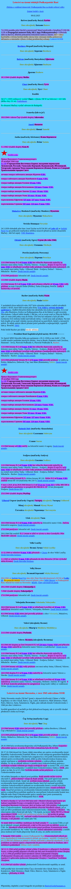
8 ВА (43, 174)
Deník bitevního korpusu (11, 555)
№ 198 (3, 164)
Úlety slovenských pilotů (48, 583)
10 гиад (31, 196)
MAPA (34, 583)
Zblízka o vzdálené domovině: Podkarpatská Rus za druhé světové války (35, 7)
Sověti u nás (13, 155)
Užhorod (5, 500)
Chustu (44, 553)
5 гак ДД (50, 485)
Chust (24, 84)
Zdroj (17, 325)
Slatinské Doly (24, 429)
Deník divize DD (15, 489)
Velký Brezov (49, 580)
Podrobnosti (22, 101)
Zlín (2, 312)
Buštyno (20, 59)
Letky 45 (54, 228)
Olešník (18, 240)
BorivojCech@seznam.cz (55, 886)
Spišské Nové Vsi (19, 578)
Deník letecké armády (26, 271)
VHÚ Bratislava (27, 233)
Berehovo (22, 46)
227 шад (35, 200)
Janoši (31, 124)
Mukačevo (16, 211)
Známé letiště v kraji (35, 11)
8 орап (35, 360)
